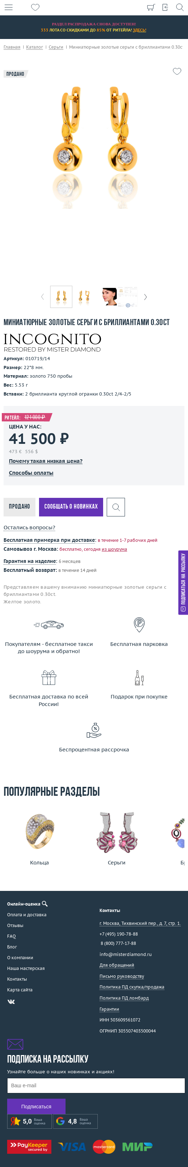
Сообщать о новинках (71, 507)
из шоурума (114, 549)
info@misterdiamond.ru (126, 954)
